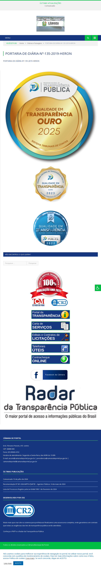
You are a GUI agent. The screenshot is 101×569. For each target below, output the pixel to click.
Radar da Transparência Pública (31, 547)
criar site (18, 538)
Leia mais (30, 558)
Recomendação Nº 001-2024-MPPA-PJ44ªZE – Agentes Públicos (26, 500)
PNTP (14, 547)
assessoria (62, 538)
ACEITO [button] (18, 563)
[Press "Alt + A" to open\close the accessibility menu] (98, 288)
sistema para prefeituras (34, 538)
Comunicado (50, 6)
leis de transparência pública (37, 541)
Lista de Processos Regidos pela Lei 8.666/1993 (21, 505)
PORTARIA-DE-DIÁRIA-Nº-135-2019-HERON (21, 77)
